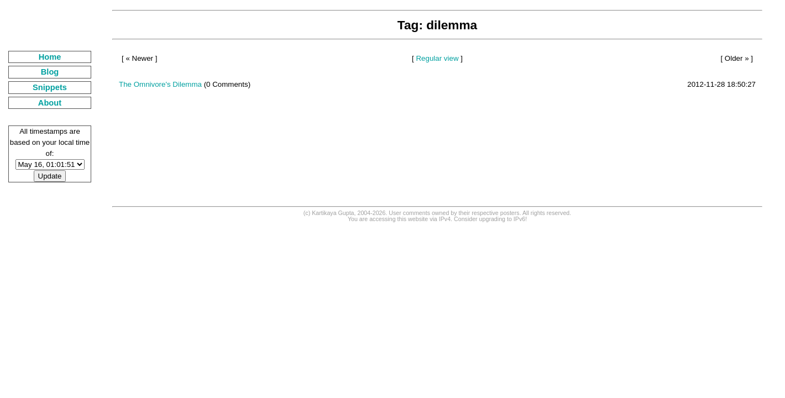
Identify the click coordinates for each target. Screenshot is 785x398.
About (49, 102)
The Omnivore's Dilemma (160, 84)
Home (50, 57)
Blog (50, 71)
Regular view (437, 58)
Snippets (50, 87)
